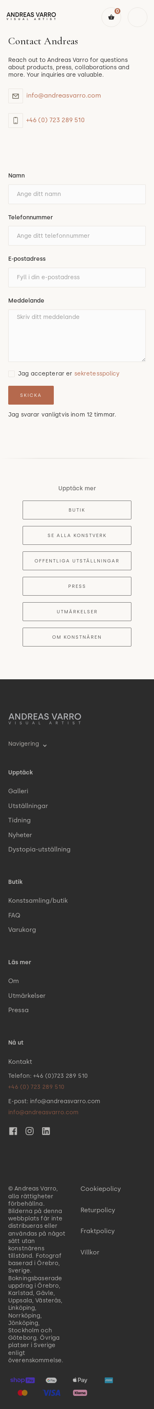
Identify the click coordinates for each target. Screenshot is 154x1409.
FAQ (14, 915)
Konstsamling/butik (38, 900)
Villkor (89, 1252)
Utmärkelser (77, 612)
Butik (77, 510)
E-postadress (27, 258)
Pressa (18, 1010)
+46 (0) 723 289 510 (55, 120)
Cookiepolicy (100, 1189)
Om (13, 981)
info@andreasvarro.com (63, 95)
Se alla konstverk (77, 535)
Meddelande (26, 300)
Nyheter (20, 835)
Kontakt (20, 1061)
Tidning (19, 820)
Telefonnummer (30, 217)
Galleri (18, 791)
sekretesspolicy (97, 373)
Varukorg (22, 929)
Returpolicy (97, 1210)
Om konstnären (77, 637)
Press (77, 586)
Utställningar (28, 806)
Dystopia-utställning (39, 849)
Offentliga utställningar (77, 561)
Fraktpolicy (97, 1231)
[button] (111, 17)
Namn (16, 175)
